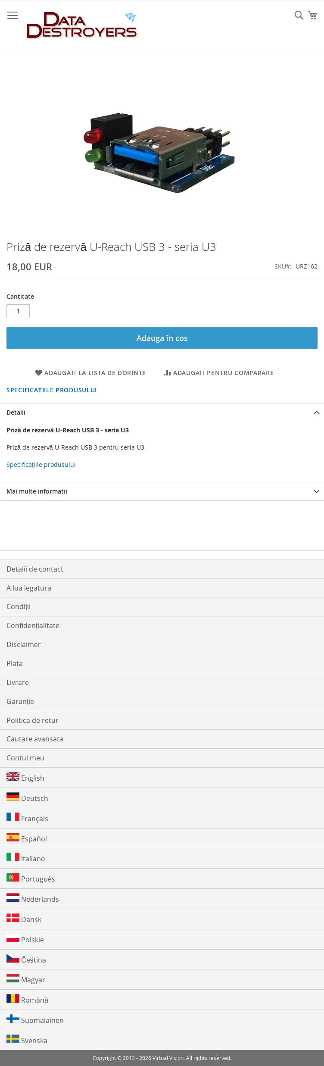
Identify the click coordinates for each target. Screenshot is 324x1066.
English (25, 777)
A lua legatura (28, 588)
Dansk (23, 918)
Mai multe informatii (36, 491)
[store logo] (82, 25)
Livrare (17, 682)
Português (30, 878)
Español (26, 838)
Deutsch (27, 797)
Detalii (15, 412)
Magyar (25, 979)
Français (27, 818)
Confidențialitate (32, 625)
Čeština (26, 959)
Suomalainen (35, 1019)
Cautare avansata (34, 739)
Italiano (25, 858)
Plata (14, 663)
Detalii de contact (34, 569)
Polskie (25, 939)
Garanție (20, 701)
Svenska (26, 1040)
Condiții (18, 606)
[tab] (162, 412)
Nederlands (32, 898)
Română (27, 999)
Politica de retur (32, 720)
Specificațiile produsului (51, 390)
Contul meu (25, 758)
